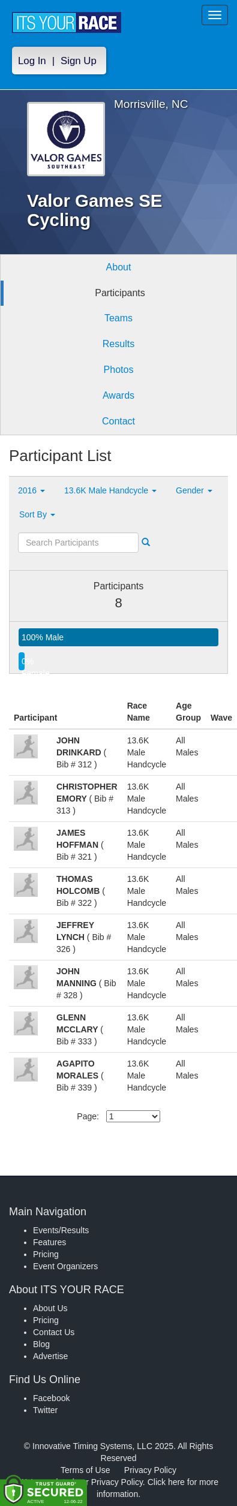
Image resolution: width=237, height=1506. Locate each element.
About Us (50, 1308)
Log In (32, 61)
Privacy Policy (150, 1470)
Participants (120, 293)
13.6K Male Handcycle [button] (110, 490)
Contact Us (53, 1332)
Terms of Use (85, 1470)
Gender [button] (194, 490)
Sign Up (79, 61)
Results (118, 344)
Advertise (50, 1356)
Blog (41, 1344)
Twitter (45, 1410)
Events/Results (61, 1230)
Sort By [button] (37, 514)
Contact (118, 421)
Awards (118, 395)
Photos (119, 370)
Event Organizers (65, 1266)
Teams (118, 318)
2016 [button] (31, 490)
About (118, 267)
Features (49, 1242)
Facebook (51, 1398)
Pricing (46, 1254)
